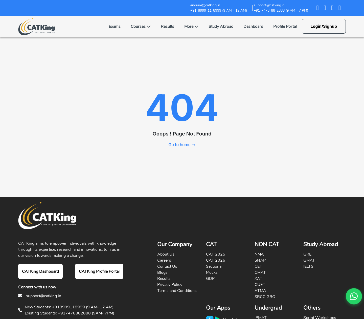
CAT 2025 (215, 254)
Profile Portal (285, 26)
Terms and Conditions (177, 290)
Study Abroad (221, 26)
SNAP (260, 260)
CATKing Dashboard (40, 271)
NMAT (260, 254)
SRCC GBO (265, 297)
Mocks (212, 272)
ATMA (260, 290)
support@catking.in (43, 296)
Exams (115, 26)
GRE (307, 254)
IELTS (308, 266)
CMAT (260, 272)
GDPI (211, 278)
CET (258, 266)
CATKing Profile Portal (99, 271)
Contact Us (167, 266)
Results (167, 26)
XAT (258, 278)
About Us (165, 254)
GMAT (309, 260)
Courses (141, 26)
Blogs (162, 272)
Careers (164, 260)
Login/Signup (324, 26)
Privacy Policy (169, 284)
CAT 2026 (215, 260)
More (191, 26)
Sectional (214, 266)
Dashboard (253, 26)
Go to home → (181, 144)
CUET (260, 284)
